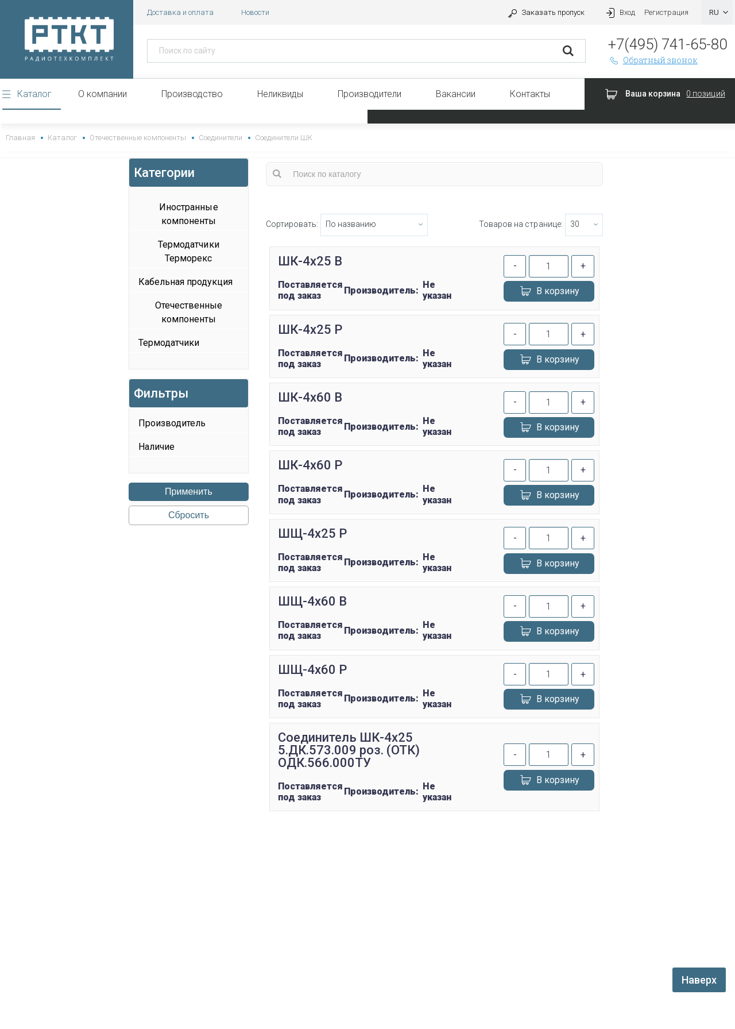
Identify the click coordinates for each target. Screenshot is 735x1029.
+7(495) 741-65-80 (667, 44)
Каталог (34, 93)
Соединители (220, 137)
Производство (192, 93)
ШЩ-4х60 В (312, 601)
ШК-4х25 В (310, 261)
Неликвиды (280, 93)
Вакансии (455, 93)
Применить (188, 491)
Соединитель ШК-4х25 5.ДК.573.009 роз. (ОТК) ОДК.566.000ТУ (349, 750)
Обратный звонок (653, 60)
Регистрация (666, 12)
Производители (369, 93)
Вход (619, 12)
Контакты (530, 93)
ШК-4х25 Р (310, 329)
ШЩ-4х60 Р (312, 669)
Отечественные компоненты (137, 137)
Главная (20, 137)
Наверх (699, 980)
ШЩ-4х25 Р (312, 533)
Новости (255, 12)
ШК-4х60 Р (310, 465)
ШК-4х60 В (310, 397)
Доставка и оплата (180, 12)
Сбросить (188, 515)
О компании (102, 93)
